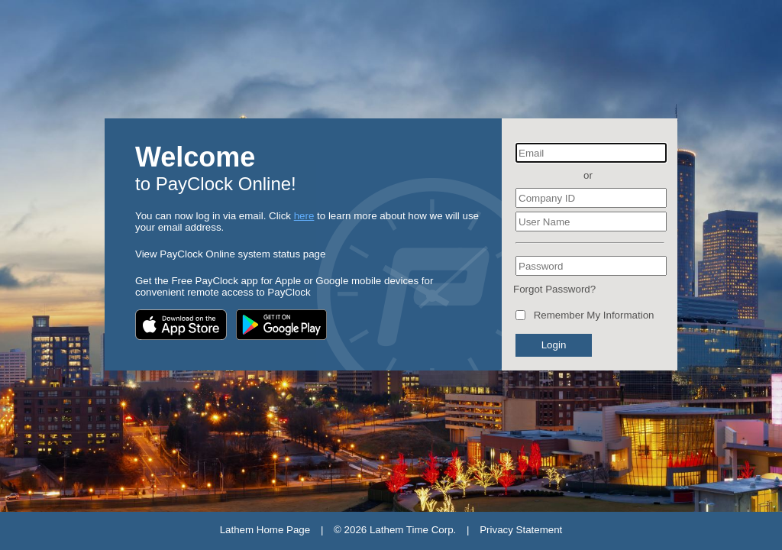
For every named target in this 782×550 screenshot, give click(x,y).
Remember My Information (594, 315)
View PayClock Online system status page (230, 254)
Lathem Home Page (265, 529)
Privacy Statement (521, 529)
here (304, 216)
